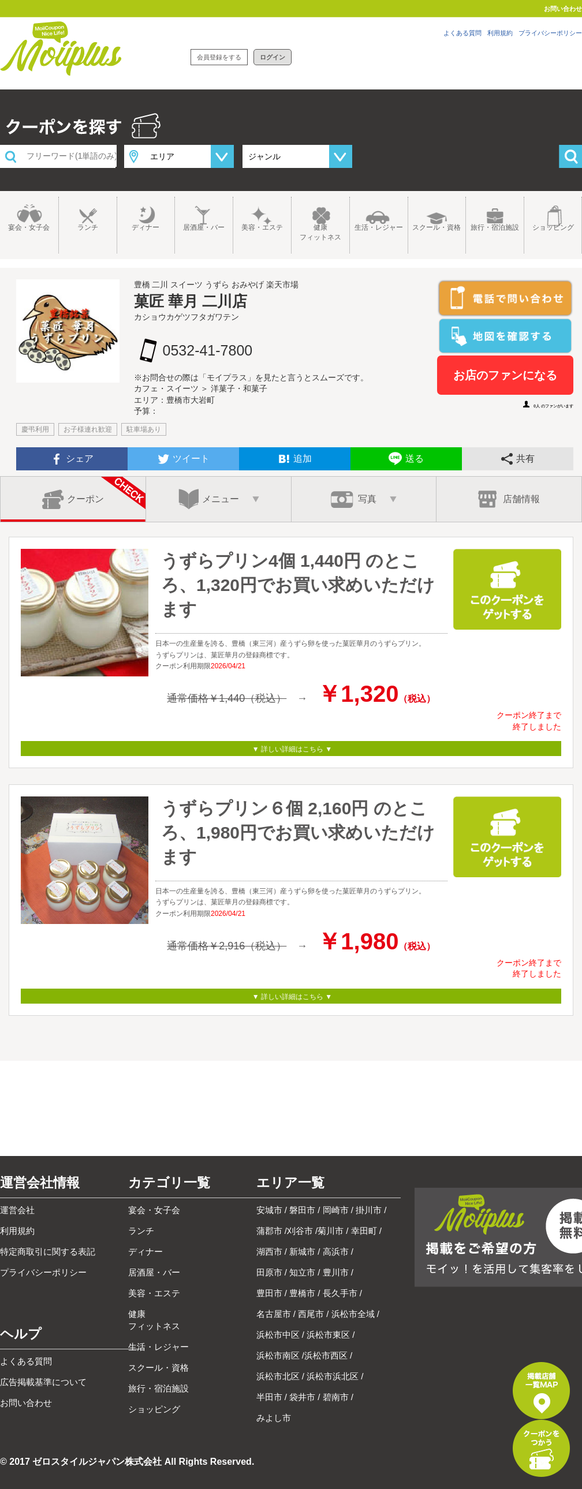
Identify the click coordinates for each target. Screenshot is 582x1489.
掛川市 (369, 1210)
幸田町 (364, 1231)
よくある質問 (462, 32)
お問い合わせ (563, 8)
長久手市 (340, 1293)
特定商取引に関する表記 (47, 1251)
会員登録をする (219, 57)
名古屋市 (273, 1314)
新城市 (302, 1251)
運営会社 (17, 1210)
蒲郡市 (269, 1231)
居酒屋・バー (204, 227)
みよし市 (273, 1418)
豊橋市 (302, 1293)
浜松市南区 (278, 1355)
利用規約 (500, 32)
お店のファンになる (505, 375)
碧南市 (336, 1397)
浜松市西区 (326, 1355)
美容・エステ (262, 227)
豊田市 (269, 1293)
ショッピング (553, 227)
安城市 (269, 1210)
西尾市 (311, 1314)
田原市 (269, 1272)
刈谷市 (300, 1231)
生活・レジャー (379, 227)
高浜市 (336, 1251)
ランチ (87, 227)
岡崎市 (336, 1210)
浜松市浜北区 (333, 1376)
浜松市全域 (353, 1314)
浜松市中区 (278, 1335)
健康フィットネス (320, 232)
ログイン (272, 57)
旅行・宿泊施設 (495, 227)
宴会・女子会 (29, 227)
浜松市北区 (278, 1376)
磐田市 (302, 1210)
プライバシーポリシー (550, 32)
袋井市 (302, 1397)
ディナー (145, 227)
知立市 (302, 1272)
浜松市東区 (328, 1335)
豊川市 (336, 1272)
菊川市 (331, 1231)
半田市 (269, 1397)
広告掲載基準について (43, 1382)
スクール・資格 (436, 227)
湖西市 (269, 1251)
